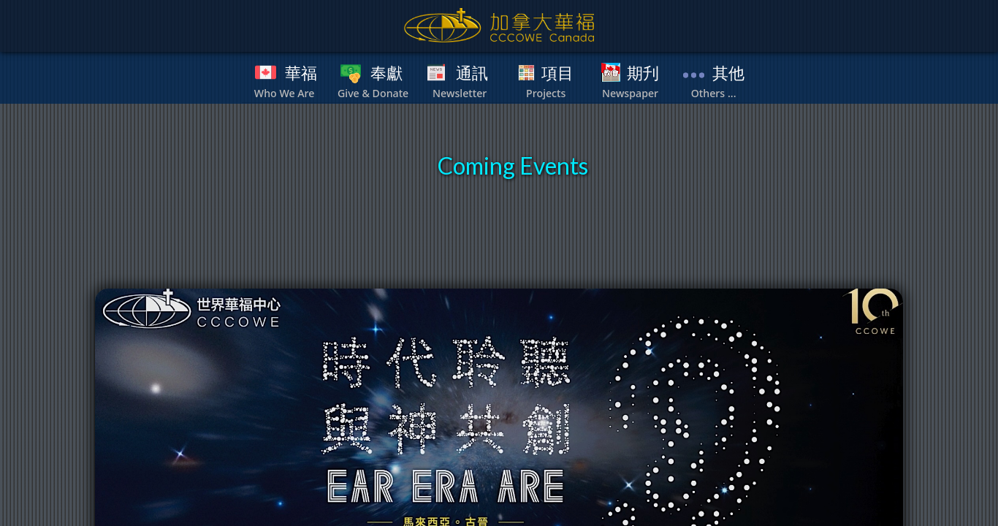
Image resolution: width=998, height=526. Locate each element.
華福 (301, 74)
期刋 (643, 74)
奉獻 (386, 74)
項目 (557, 74)
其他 (728, 74)
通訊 (472, 74)
